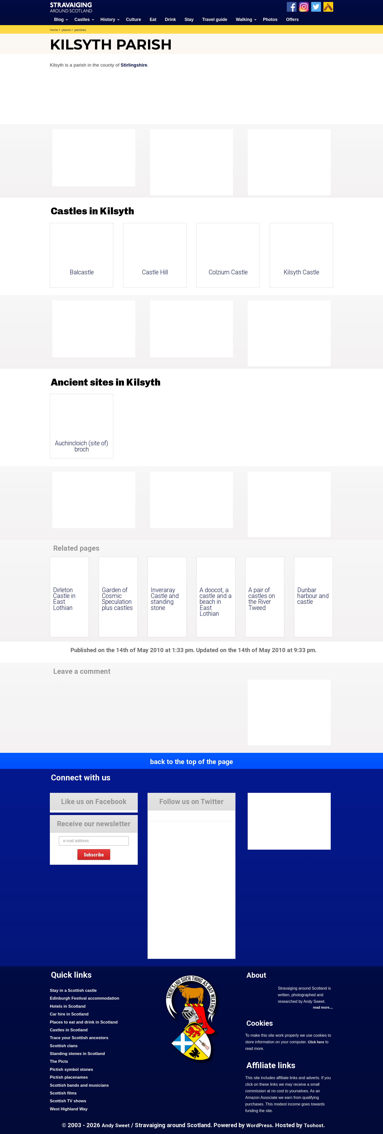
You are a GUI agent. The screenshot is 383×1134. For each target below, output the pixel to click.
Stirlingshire (134, 64)
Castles (82, 19)
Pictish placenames (69, 1077)
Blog (59, 19)
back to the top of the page (191, 761)
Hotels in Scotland (68, 1006)
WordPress (259, 1125)
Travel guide (214, 19)
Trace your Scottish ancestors (80, 1037)
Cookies (259, 1023)
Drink (170, 19)
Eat (153, 19)
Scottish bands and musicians (80, 1085)
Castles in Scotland (69, 1029)
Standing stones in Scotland (78, 1053)
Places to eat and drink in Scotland (85, 1021)
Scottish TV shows (68, 1100)
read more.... (322, 1007)
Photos (270, 19)
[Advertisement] (286, 162)
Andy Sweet (115, 1125)
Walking (244, 19)
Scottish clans (64, 1045)
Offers (292, 19)
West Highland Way (69, 1108)
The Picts (59, 1061)
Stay (188, 19)
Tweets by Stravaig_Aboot (170, 814)
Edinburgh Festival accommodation (85, 998)
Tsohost (314, 1125)
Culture (133, 19)
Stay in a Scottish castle (74, 990)
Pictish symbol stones (72, 1069)
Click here (316, 1042)
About (256, 975)
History (107, 19)
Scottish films (63, 1092)
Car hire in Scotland (70, 1013)
